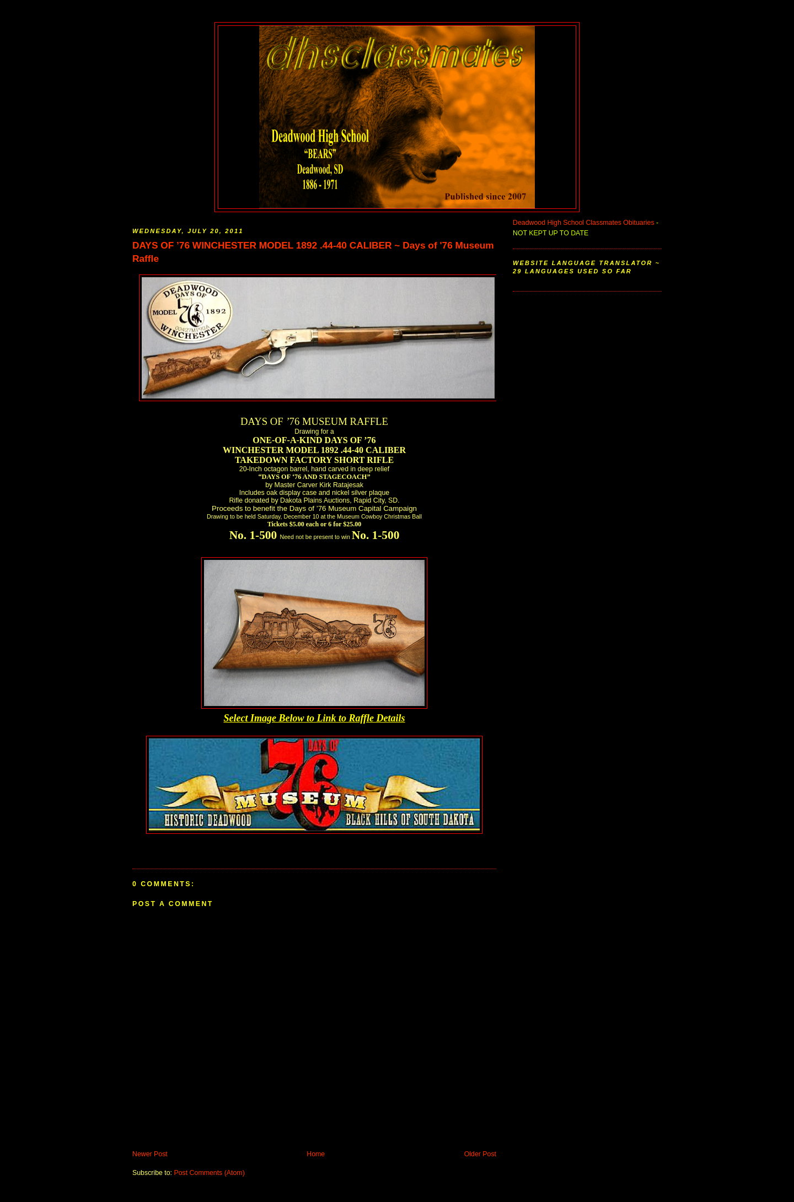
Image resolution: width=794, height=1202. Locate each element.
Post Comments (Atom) (209, 1173)
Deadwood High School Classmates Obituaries (583, 223)
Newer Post (150, 1154)
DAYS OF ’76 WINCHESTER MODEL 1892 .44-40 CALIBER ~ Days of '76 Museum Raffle (313, 252)
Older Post (480, 1154)
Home (316, 1154)
